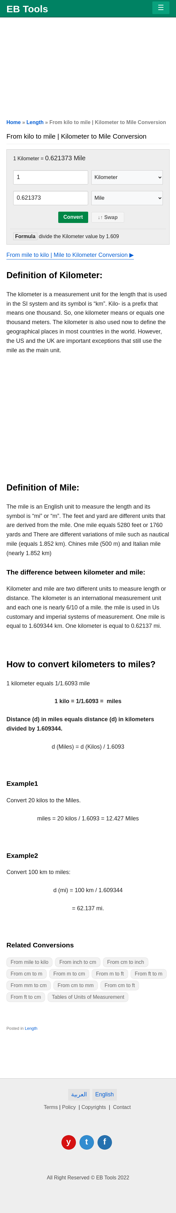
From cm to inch (125, 962)
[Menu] (161, 7)
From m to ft (110, 973)
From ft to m (148, 973)
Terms (51, 1107)
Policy (69, 1107)
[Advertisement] (88, 65)
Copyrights (94, 1107)
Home (13, 122)
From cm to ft (120, 985)
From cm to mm (76, 985)
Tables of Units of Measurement (88, 997)
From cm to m (26, 973)
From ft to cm (26, 997)
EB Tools (27, 8)
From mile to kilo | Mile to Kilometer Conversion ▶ (70, 255)
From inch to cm (77, 962)
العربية (79, 1094)
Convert (73, 217)
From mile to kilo (29, 962)
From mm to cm (29, 985)
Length (34, 122)
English (104, 1094)
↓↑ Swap (108, 217)
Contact (122, 1107)
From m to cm (69, 973)
